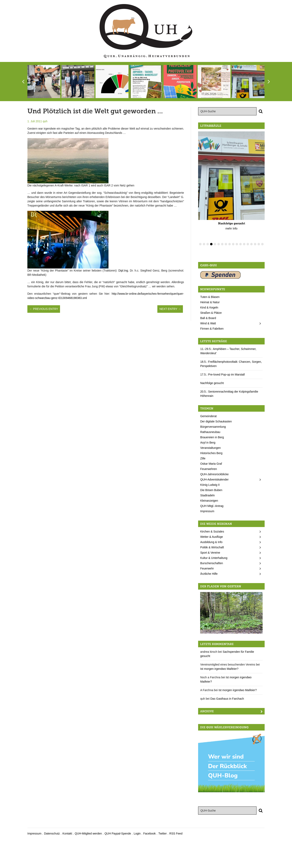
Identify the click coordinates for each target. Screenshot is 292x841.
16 (255, 244)
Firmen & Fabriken (211, 328)
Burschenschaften (211, 563)
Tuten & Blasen (209, 297)
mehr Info (231, 228)
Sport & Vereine (210, 552)
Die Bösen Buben (211, 490)
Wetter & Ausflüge (211, 536)
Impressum (207, 511)
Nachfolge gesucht (212, 383)
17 (259, 244)
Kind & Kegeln (209, 307)
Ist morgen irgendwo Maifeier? (219, 668)
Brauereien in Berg (212, 437)
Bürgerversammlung (213, 426)
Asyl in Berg (207, 442)
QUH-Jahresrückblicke (214, 474)
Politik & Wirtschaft (212, 547)
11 (237, 244)
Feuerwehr (207, 568)
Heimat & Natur (210, 302)
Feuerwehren (208, 469)
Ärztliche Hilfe (209, 573)
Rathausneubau (210, 432)
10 (233, 244)
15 (251, 244)
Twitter (162, 833)
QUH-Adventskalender (214, 479)
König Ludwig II (210, 484)
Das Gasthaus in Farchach (227, 698)
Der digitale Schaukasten (216, 421)
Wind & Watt (208, 323)
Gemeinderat (208, 416)
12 (240, 244)
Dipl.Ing (123, 270)
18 (262, 244)
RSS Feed (175, 833)
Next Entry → (170, 309)
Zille (202, 458)
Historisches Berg (211, 453)
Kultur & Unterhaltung (213, 558)
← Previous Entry (43, 309)
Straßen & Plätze (211, 312)
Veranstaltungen (210, 447)
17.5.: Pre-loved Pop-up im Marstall (222, 374)
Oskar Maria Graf (211, 463)
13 (244, 244)
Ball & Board (208, 318)
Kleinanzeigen (209, 500)
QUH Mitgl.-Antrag (211, 506)
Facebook (149, 833)
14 (248, 244)
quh (45, 121)
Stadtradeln (207, 495)
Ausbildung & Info (211, 542)
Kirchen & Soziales (212, 531)
